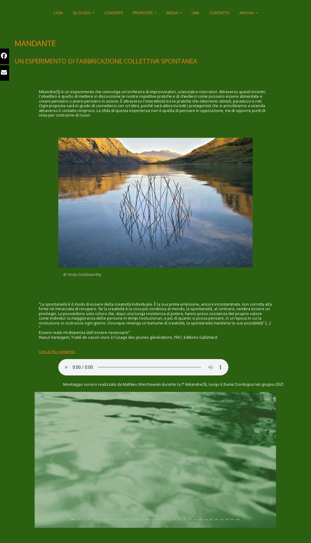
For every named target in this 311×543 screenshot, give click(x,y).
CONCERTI (113, 12)
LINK (196, 12)
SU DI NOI (82, 12)
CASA (58, 12)
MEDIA (172, 12)
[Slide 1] (73, 519)
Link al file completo (57, 351)
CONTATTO (219, 12)
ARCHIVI (247, 12)
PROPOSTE (143, 12)
